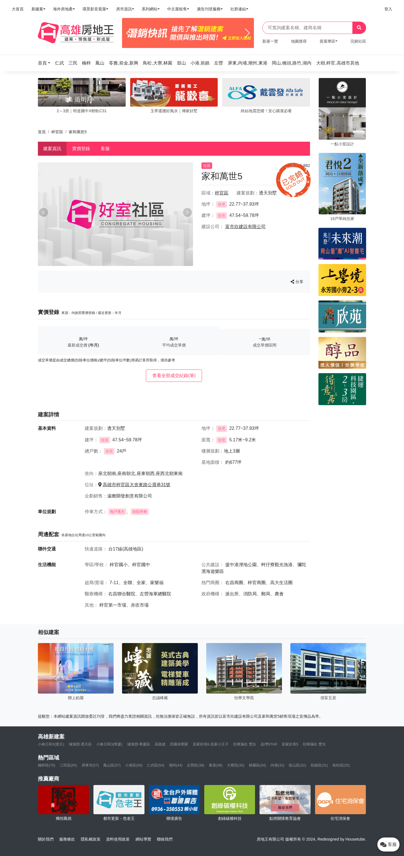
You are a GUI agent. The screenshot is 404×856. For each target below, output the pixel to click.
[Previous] (128, 33)
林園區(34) (257, 765)
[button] (46, 63)
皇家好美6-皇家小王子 (211, 744)
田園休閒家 (179, 744)
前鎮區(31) (319, 765)
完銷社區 (358, 41)
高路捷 (160, 744)
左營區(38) (195, 765)
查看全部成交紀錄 (174, 375)
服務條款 (67, 839)
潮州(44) (176, 765)
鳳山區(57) (112, 765)
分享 (297, 281)
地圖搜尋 (299, 41)
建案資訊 (52, 148)
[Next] (247, 33)
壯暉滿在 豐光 (314, 744)
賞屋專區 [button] (327, 41)
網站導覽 (143, 839)
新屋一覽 (270, 41)
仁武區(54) (155, 765)
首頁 (42, 132)
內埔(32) (277, 765)
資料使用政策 (118, 839)
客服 (105, 148)
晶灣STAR (269, 744)
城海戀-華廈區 (138, 744)
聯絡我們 (165, 839)
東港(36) (215, 765)
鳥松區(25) (341, 765)
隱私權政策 (90, 839)
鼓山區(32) (297, 765)
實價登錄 (81, 148)
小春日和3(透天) (51, 744)
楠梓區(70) (46, 765)
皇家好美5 (290, 744)
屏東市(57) (90, 765)
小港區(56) (134, 765)
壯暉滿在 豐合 (244, 744)
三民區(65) (68, 765)
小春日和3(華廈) (109, 744)
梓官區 (57, 132)
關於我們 (46, 839)
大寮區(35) (235, 765)
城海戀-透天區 (80, 744)
